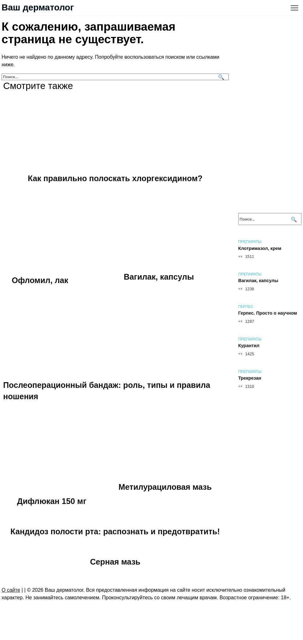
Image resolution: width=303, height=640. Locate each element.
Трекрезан (249, 378)
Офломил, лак (40, 280)
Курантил (248, 345)
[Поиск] (220, 77)
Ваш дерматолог (38, 7)
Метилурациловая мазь (165, 487)
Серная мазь (115, 561)
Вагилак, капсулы (159, 276)
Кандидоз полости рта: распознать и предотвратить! (115, 531)
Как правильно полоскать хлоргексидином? (115, 178)
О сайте (11, 590)
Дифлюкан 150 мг (52, 501)
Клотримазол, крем (259, 248)
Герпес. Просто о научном (267, 313)
